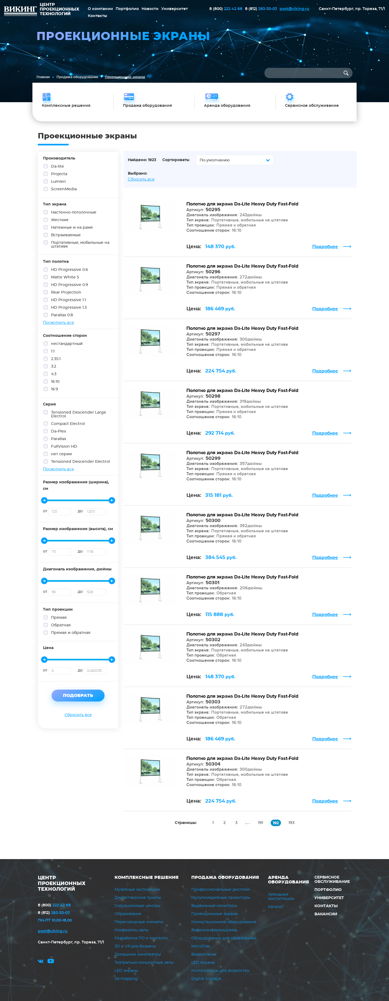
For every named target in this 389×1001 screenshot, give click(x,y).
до (80, 511)
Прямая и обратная (71, 632)
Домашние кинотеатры (138, 954)
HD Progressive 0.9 (70, 284)
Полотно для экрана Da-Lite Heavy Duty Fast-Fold (242, 204)
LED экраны (126, 971)
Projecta (59, 173)
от (45, 511)
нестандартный (67, 343)
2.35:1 (56, 358)
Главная (43, 77)
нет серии (62, 453)
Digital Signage (206, 979)
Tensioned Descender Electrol (78, 461)
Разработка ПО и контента (141, 938)
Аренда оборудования (288, 879)
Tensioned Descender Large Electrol (74, 414)
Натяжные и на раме (72, 227)
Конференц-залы (132, 930)
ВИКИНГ (20, 11)
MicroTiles (200, 946)
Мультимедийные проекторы (220, 898)
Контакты (97, 16)
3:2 (54, 366)
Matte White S (65, 276)
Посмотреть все (58, 322)
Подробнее (325, 247)
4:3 (54, 373)
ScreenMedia (64, 188)
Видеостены (203, 954)
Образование (128, 914)
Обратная (61, 624)
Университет (174, 9)
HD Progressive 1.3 (69, 307)
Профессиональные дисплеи (220, 890)
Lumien (59, 181)
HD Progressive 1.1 (69, 299)
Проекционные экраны (214, 914)
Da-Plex (59, 430)
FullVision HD (64, 446)
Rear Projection (66, 292)
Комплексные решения (147, 877)
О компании (100, 9)
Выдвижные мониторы (214, 906)
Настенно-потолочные (74, 211)
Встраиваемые (66, 234)
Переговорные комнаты (139, 922)
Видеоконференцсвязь (214, 930)
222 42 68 (225, 9)
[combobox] (235, 160)
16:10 (55, 381)
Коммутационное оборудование (223, 922)
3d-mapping (126, 979)
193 (291, 823)
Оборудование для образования (223, 938)
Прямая (59, 617)
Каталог (276, 907)
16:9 (55, 388)
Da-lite (58, 166)
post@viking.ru (294, 9)
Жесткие (60, 219)
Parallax (59, 438)
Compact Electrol (68, 423)
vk (40, 962)
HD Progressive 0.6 (70, 269)
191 (260, 823)
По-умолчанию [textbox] (215, 160)
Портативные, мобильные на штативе (76, 244)
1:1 (53, 350)
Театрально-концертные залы (144, 963)
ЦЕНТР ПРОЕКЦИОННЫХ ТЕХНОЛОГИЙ (62, 884)
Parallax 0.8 (62, 314)
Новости (150, 9)
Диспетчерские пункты (138, 898)
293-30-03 (261, 9)
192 (276, 823)
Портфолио (127, 9)
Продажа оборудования (77, 77)
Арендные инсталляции (281, 897)
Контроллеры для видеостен (220, 971)
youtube (51, 962)
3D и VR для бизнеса (135, 946)
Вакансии (325, 914)
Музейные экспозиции (137, 890)
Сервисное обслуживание (332, 880)
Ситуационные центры (137, 906)
